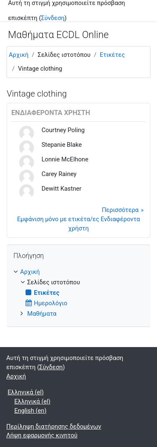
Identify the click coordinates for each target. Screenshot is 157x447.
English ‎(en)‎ (30, 410)
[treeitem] (78, 293)
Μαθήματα (42, 313)
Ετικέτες (112, 55)
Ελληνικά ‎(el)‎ (26, 392)
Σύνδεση (52, 18)
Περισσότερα (120, 210)
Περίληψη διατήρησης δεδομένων (53, 426)
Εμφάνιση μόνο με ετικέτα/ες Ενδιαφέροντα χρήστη (78, 223)
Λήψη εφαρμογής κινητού (41, 435)
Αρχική (18, 55)
